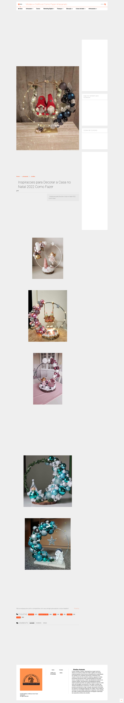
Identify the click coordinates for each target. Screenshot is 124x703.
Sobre (61, 672)
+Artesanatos (92, 8)
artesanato (25, 176)
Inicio (20, 8)
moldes (33, 176)
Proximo (76, 608)
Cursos (38, 8)
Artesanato (29, 8)
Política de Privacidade (53, 673)
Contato (61, 670)
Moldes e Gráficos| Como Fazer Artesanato (46, 4)
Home (18, 176)
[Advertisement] (62, 25)
